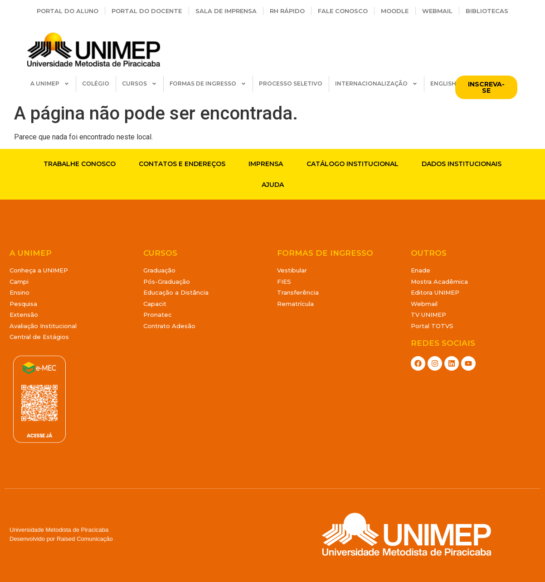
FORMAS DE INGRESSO (208, 83)
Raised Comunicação (85, 538)
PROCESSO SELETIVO (290, 83)
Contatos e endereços (182, 164)
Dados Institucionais (461, 164)
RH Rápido (287, 10)
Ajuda (273, 185)
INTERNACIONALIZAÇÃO (376, 83)
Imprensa (265, 164)
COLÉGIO (95, 83)
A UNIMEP (49, 83)
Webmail (437, 10)
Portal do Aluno (67, 10)
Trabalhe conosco (80, 164)
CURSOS (139, 83)
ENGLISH (443, 83)
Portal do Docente (147, 10)
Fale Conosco (343, 10)
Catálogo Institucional (353, 164)
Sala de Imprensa (226, 10)
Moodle (395, 10)
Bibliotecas (487, 10)
